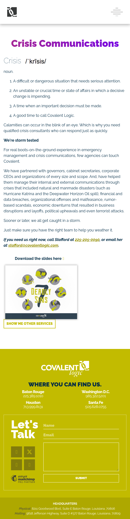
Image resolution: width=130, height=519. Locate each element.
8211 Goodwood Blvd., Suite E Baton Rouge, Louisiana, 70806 (73, 508)
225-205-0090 (87, 239)
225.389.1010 (33, 396)
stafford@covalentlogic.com (33, 245)
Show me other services (29, 323)
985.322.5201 (95, 396)
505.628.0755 (95, 407)
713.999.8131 (33, 407)
